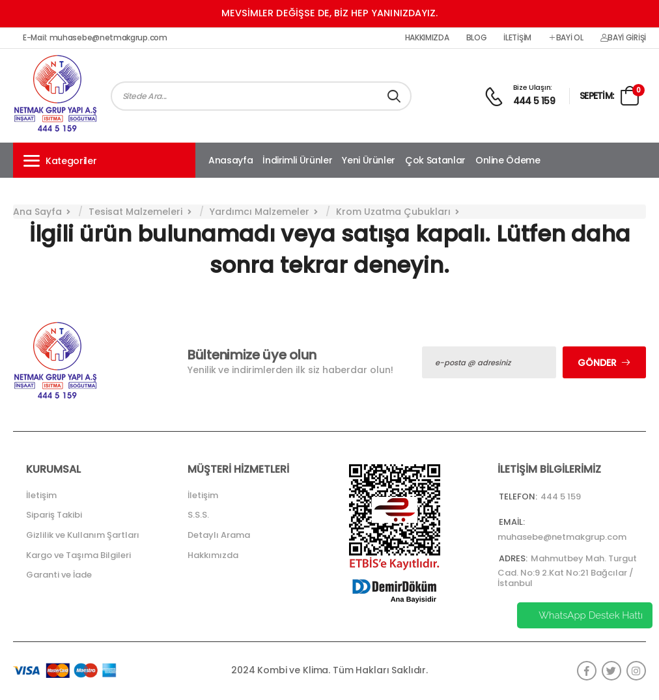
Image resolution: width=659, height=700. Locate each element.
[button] (104, 160)
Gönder (597, 362)
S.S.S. (198, 515)
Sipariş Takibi (54, 515)
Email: (512, 522)
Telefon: (518, 496)
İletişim (517, 38)
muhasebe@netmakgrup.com (562, 537)
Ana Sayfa (37, 211)
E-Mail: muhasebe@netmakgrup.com (95, 38)
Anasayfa (230, 160)
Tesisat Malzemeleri (135, 211)
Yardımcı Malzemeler (259, 211)
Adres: (513, 558)
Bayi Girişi (623, 38)
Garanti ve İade (59, 574)
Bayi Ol (565, 38)
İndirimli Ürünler (297, 160)
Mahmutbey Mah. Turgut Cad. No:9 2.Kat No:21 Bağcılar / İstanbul (567, 570)
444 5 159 (534, 100)
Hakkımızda (427, 38)
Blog (476, 38)
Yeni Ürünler (368, 160)
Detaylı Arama (219, 535)
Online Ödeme (507, 160)
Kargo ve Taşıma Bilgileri (78, 555)
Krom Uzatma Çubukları (393, 211)
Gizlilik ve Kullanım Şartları (82, 535)
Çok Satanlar (435, 160)
